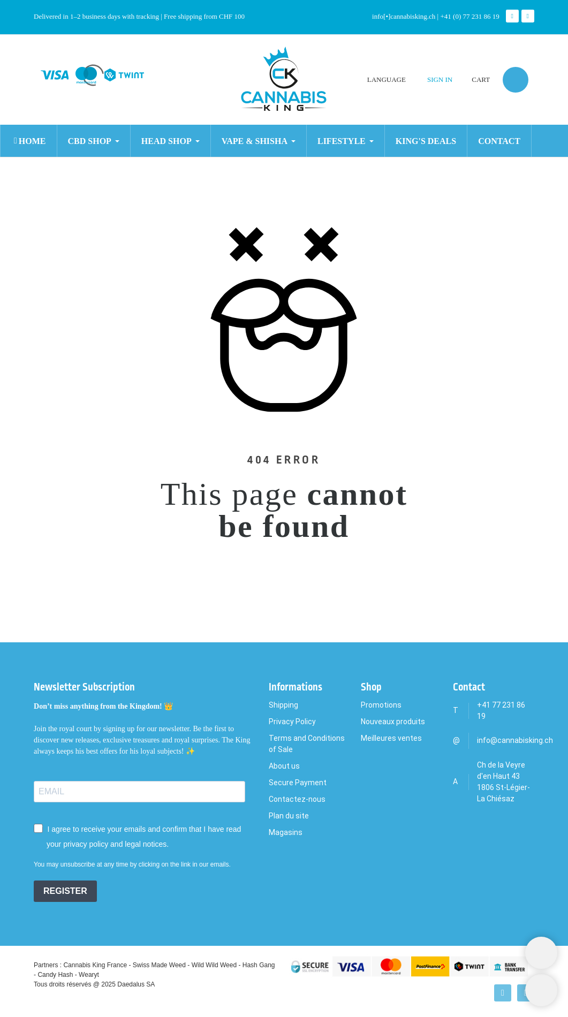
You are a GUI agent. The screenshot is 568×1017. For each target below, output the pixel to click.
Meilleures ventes (391, 738)
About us (284, 766)
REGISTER (65, 890)
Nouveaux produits (393, 721)
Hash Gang (259, 965)
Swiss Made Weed (159, 965)
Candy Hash (55, 974)
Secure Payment (298, 782)
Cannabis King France (95, 965)
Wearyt (89, 974)
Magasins (285, 832)
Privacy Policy (292, 721)
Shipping (283, 705)
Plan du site (289, 815)
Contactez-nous (297, 799)
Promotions (381, 705)
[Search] (76, 91)
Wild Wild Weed (214, 965)
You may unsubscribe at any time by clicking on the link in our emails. (132, 864)
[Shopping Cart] (541, 953)
